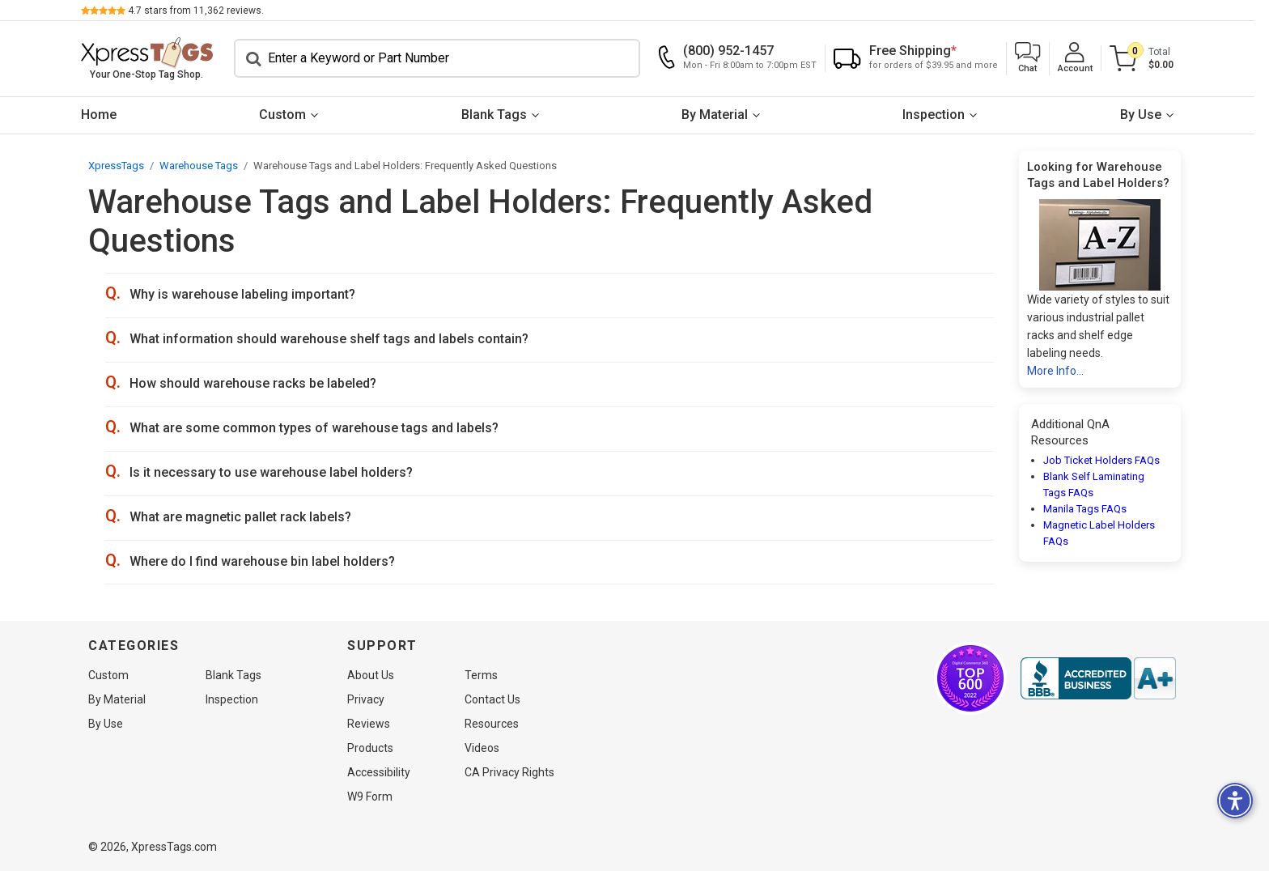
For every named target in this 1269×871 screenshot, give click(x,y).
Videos (482, 747)
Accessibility (378, 772)
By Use (1148, 114)
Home (106, 114)
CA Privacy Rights (509, 772)
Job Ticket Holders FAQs (1101, 460)
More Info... (1055, 370)
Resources (492, 723)
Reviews (368, 723)
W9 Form (370, 796)
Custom (289, 114)
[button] (1035, 58)
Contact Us (492, 699)
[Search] (444, 58)
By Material (722, 114)
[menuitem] (106, 115)
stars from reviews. (203, 10)
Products (370, 747)
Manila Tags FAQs (1085, 509)
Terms (481, 675)
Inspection (941, 114)
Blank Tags (501, 114)
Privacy (365, 699)
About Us (370, 675)
